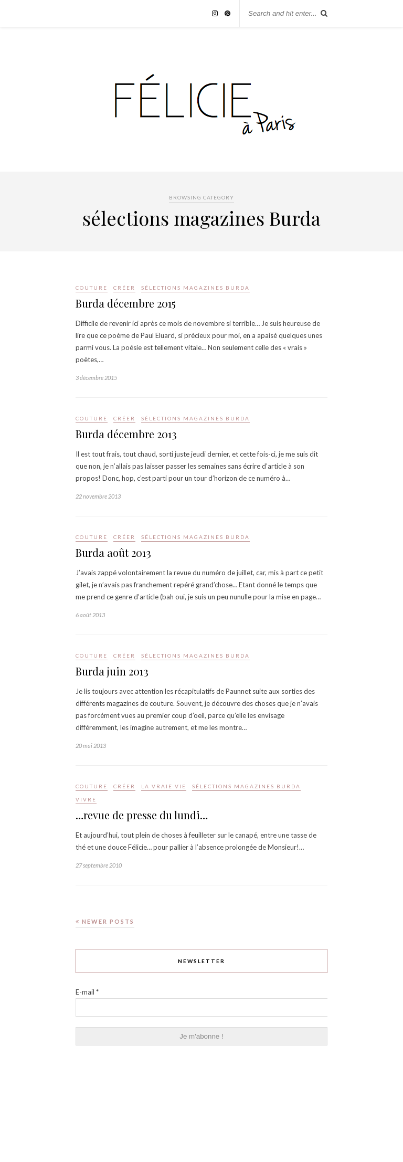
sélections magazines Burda (195, 287)
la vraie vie (163, 786)
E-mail (87, 992)
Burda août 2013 (113, 552)
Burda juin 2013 (112, 671)
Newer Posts (105, 921)
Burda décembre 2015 (126, 303)
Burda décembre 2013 (126, 434)
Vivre (86, 799)
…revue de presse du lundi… (142, 815)
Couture (92, 287)
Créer (124, 287)
